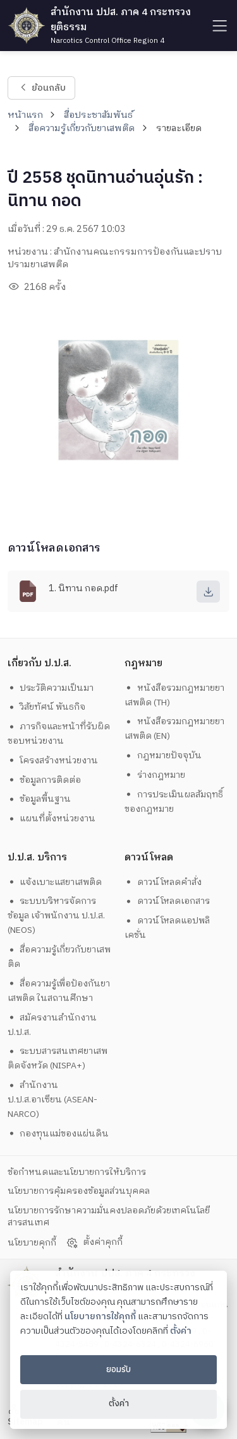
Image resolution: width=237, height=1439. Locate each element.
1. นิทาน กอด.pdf (84, 588)
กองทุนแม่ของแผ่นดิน (58, 1133)
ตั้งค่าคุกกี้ (94, 1242)
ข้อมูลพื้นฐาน (39, 799)
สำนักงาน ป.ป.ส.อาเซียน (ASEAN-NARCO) (52, 1099)
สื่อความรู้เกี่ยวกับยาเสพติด (81, 128)
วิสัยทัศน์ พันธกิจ (47, 707)
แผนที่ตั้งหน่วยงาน (52, 818)
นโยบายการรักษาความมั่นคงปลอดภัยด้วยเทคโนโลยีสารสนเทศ (109, 1216)
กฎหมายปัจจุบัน (163, 755)
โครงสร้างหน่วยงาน (53, 760)
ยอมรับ (118, 1370)
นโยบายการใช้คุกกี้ (100, 1316)
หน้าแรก (25, 115)
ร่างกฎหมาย (155, 775)
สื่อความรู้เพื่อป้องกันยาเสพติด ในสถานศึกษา (59, 990)
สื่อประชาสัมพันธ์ (98, 115)
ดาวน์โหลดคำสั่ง (163, 882)
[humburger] (218, 25)
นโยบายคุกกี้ (32, 1243)
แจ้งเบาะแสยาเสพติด (55, 882)
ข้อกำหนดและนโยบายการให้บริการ (77, 1172)
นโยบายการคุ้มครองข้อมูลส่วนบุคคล (79, 1191)
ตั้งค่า (180, 1331)
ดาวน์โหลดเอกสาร (167, 901)
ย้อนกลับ (41, 87)
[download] (208, 592)
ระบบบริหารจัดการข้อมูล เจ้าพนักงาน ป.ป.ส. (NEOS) (56, 915)
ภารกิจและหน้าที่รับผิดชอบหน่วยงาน (59, 733)
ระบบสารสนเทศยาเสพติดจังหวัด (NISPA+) (58, 1058)
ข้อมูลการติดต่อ (45, 780)
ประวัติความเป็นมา (51, 688)
